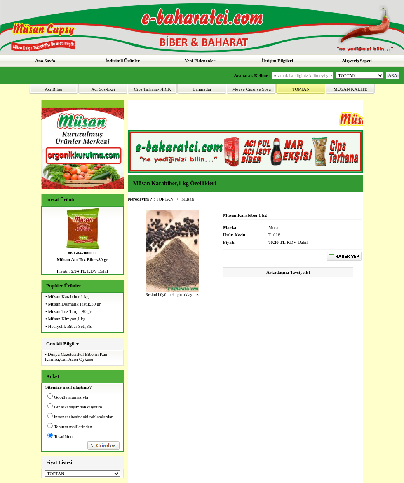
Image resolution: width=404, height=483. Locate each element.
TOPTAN (301, 88)
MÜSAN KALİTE (350, 88)
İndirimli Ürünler (123, 60)
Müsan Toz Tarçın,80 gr (70, 311)
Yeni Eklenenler (200, 60)
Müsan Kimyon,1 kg (67, 318)
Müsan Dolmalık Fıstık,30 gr (74, 303)
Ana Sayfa (45, 60)
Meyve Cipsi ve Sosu (251, 88)
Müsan (187, 198)
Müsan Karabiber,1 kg (68, 296)
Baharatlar (202, 88)
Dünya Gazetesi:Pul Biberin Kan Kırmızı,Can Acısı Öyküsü (76, 357)
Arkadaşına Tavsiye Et (288, 272)
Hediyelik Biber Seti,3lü (70, 326)
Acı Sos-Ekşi (103, 88)
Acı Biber (53, 88)
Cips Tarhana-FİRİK (152, 88)
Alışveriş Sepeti (356, 60)
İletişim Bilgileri (277, 60)
